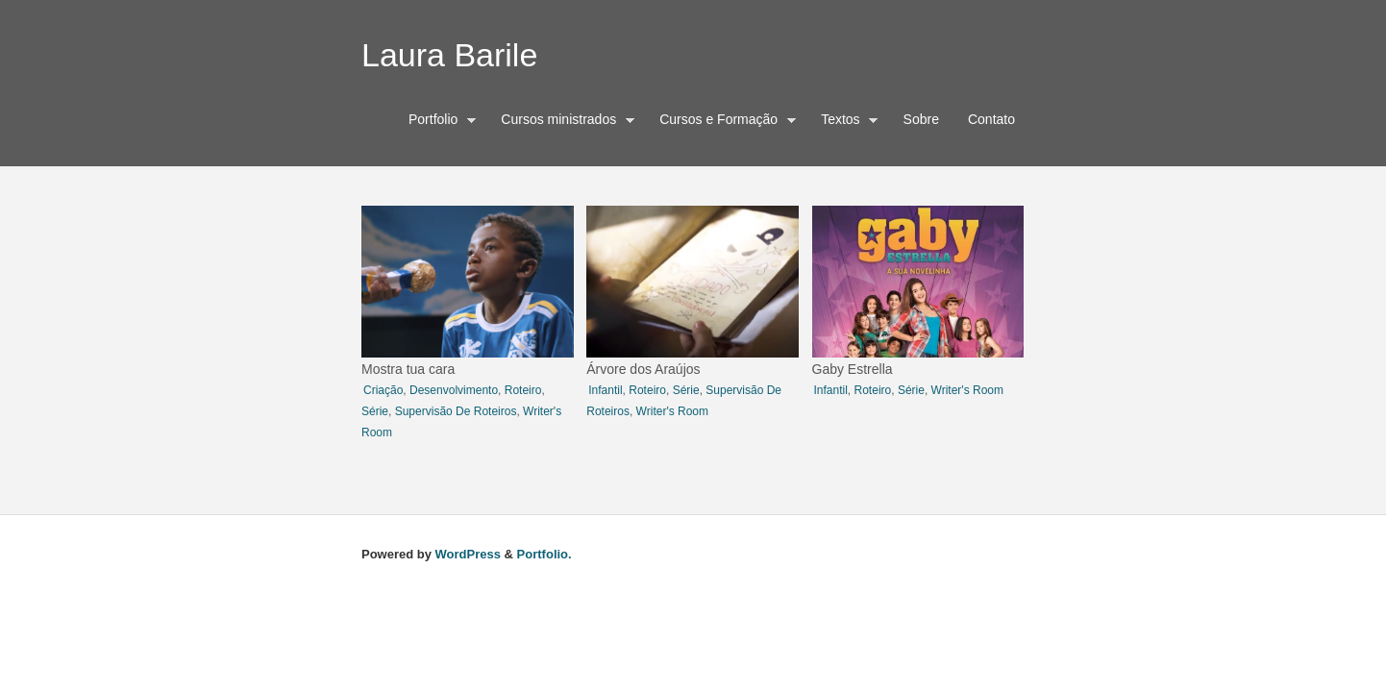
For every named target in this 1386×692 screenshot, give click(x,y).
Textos (845, 122)
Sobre (921, 119)
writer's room (672, 411)
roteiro (523, 390)
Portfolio (438, 122)
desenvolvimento (453, 390)
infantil (605, 390)
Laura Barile (449, 55)
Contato (991, 119)
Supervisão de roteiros (456, 411)
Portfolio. (544, 554)
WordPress (468, 554)
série (374, 411)
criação (383, 390)
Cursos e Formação (723, 122)
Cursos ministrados (562, 122)
